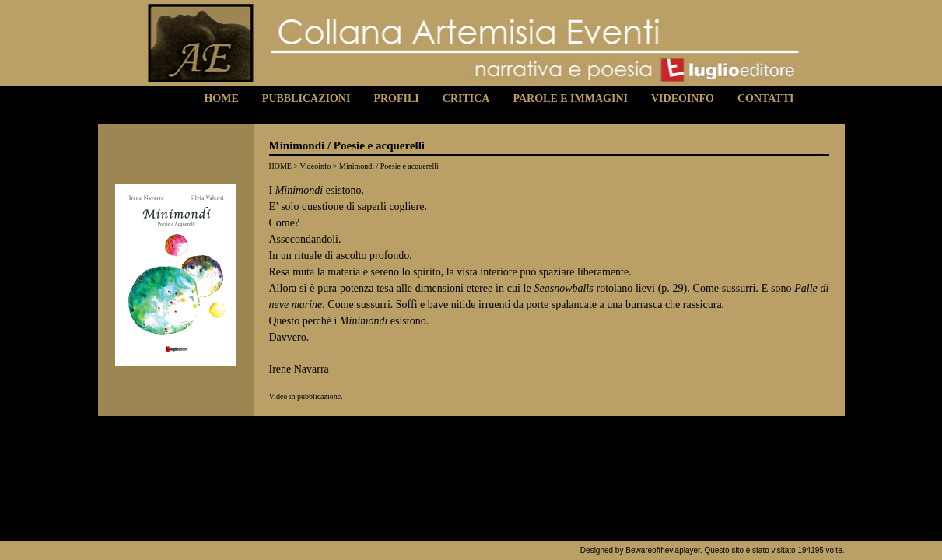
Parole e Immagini (570, 98)
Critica (466, 98)
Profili (395, 98)
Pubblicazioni (306, 98)
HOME (280, 166)
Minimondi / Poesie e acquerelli (389, 166)
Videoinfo (682, 98)
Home (221, 98)
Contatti (765, 98)
